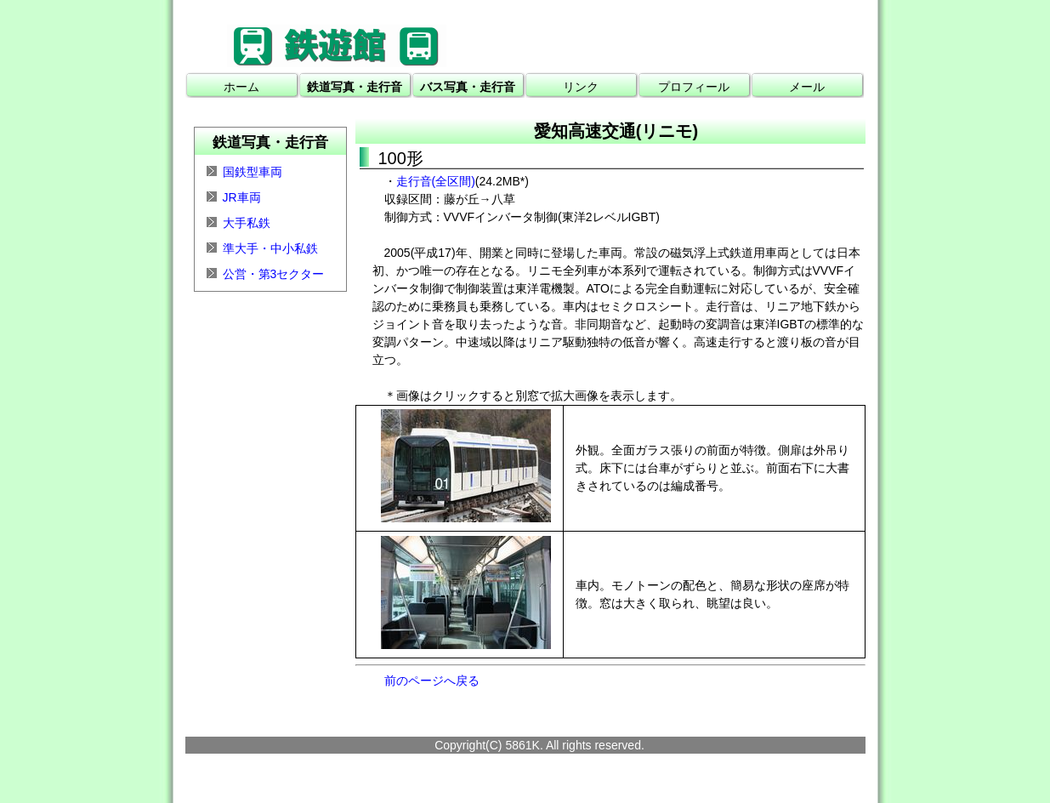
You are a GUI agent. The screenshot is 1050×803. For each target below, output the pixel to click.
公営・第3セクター (274, 274)
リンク (581, 87)
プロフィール (693, 87)
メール (807, 87)
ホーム (241, 87)
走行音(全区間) (435, 181)
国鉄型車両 (252, 172)
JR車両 (242, 197)
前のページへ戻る (432, 680)
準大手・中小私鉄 (270, 248)
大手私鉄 (246, 223)
